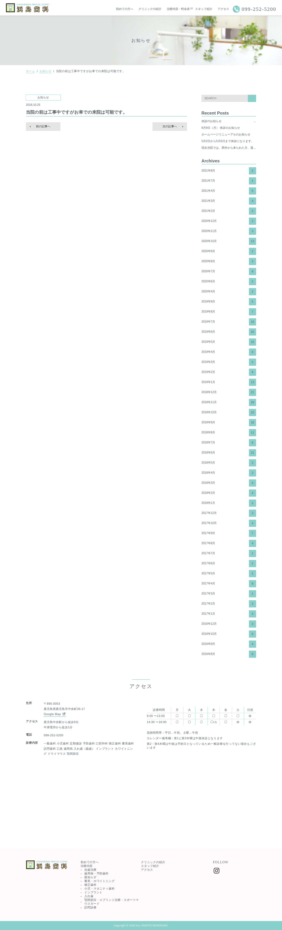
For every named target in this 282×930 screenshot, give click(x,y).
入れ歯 (88, 896)
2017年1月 (228, 613)
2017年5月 (228, 573)
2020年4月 (228, 291)
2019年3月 (228, 362)
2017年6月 (228, 563)
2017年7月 (228, 553)
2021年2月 (228, 211)
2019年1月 (228, 382)
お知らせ (45, 71)
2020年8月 (228, 261)
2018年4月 (228, 473)
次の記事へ (170, 126)
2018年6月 (228, 452)
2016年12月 (228, 624)
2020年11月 (228, 231)
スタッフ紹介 (203, 8)
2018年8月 (228, 432)
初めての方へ (124, 8)
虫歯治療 (90, 869)
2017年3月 (228, 593)
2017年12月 (228, 513)
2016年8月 (228, 654)
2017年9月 (228, 533)
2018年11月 (228, 402)
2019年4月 (228, 352)
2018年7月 (228, 442)
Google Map (55, 714)
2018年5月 (228, 462)
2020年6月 (228, 281)
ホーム (30, 71)
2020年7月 (228, 271)
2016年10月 (228, 634)
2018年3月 (228, 483)
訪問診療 (90, 907)
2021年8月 (228, 170)
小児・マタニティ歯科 (99, 888)
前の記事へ (43, 126)
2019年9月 (228, 301)
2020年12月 (228, 221)
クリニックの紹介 (150, 8)
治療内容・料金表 (178, 8)
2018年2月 (228, 493)
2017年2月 (228, 603)
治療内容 (87, 865)
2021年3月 (228, 201)
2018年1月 (228, 503)
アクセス (223, 8)
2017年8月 (228, 543)
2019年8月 (228, 311)
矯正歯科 (90, 884)
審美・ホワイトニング (99, 881)
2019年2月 (228, 372)
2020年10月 (228, 241)
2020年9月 (228, 251)
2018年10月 (228, 412)
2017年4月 (228, 583)
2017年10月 (228, 523)
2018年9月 (228, 422)
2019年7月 (228, 321)
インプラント (93, 892)
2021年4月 (228, 191)
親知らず (90, 877)
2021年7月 (228, 180)
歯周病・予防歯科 (96, 873)
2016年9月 (228, 644)
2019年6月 (228, 332)
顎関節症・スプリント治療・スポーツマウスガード (111, 901)
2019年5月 (228, 342)
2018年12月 (228, 392)
